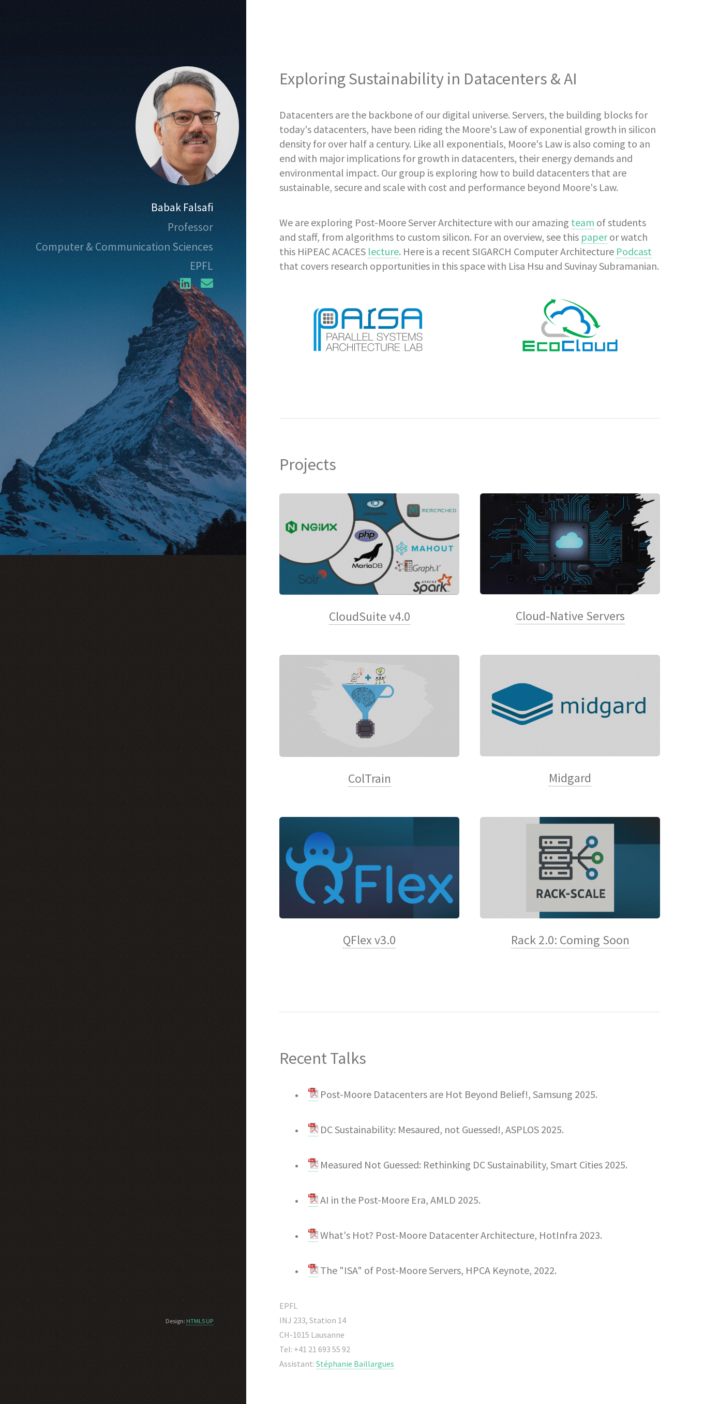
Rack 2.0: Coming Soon (570, 940)
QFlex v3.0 (369, 940)
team (582, 222)
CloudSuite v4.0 (369, 616)
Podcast (634, 251)
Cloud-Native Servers (570, 616)
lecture (383, 251)
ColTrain (369, 778)
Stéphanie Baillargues (355, 1363)
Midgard (570, 778)
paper (594, 236)
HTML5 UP (199, 1321)
